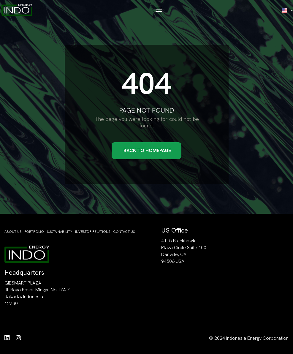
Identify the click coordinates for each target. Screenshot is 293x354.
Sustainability (59, 231)
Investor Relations (92, 231)
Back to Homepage (147, 150)
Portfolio (34, 231)
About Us (12, 231)
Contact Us (124, 231)
